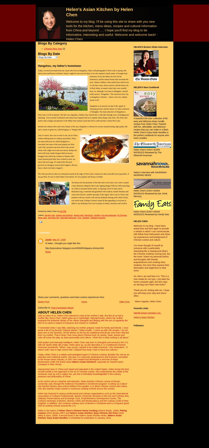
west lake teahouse (68, 218)
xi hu (79, 218)
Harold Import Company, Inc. (147, 313)
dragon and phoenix (64, 215)
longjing (97, 215)
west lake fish (53, 218)
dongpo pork (50, 215)
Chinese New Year (53, 48)
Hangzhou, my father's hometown (59, 65)
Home (84, 302)
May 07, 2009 (59, 239)
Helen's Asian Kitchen (144, 317)
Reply (48, 252)
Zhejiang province (98, 218)
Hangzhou (88, 215)
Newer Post (43, 302)
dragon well (78, 215)
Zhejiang (86, 218)
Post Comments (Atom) (62, 307)
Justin (48, 239)
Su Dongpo (122, 215)
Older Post (124, 302)
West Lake (42, 218)
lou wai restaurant (108, 215)
